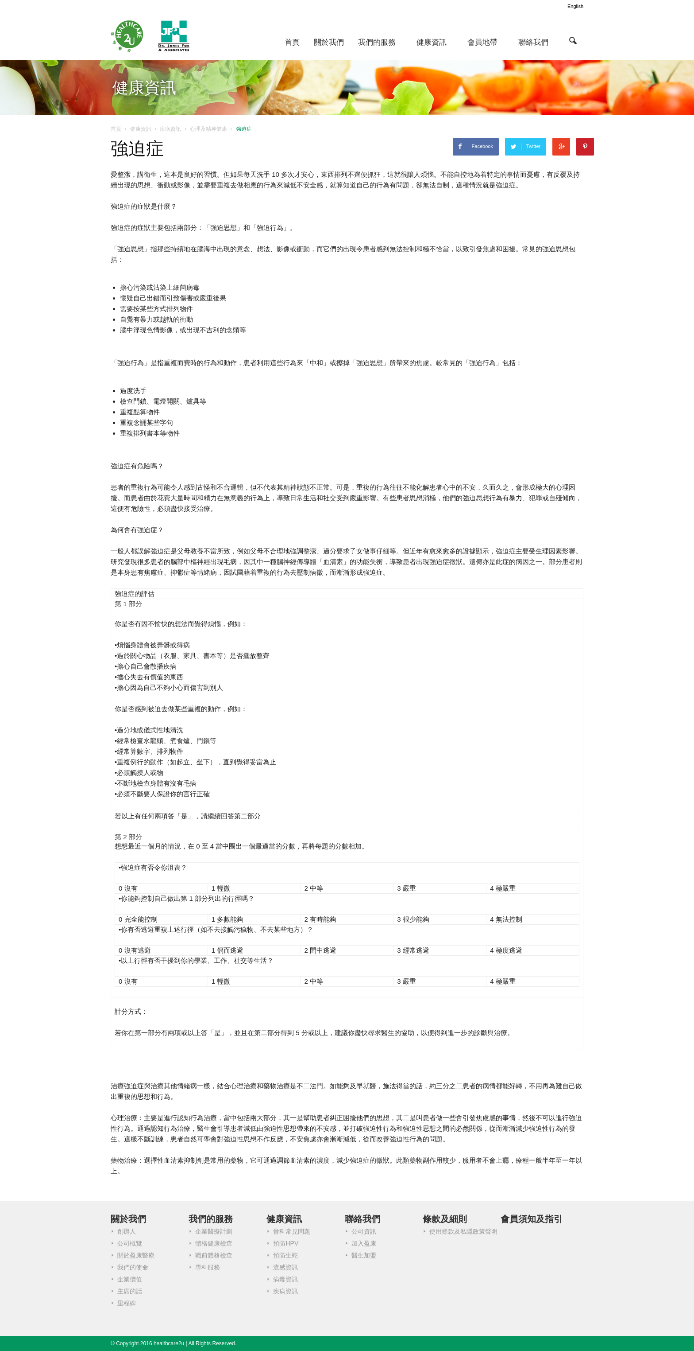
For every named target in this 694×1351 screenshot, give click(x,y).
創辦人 (126, 1231)
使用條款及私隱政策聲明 (463, 1231)
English (575, 6)
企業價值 (129, 1279)
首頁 (292, 42)
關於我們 (329, 42)
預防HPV (285, 1243)
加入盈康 (363, 1243)
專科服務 (207, 1267)
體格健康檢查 (213, 1243)
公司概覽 (129, 1243)
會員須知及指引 (532, 1219)
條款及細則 (445, 1219)
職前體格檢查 (213, 1255)
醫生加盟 (363, 1255)
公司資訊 (363, 1231)
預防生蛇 (285, 1255)
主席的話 (129, 1291)
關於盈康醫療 (135, 1255)
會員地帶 (482, 42)
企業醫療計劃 (213, 1231)
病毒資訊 (285, 1279)
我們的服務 (377, 42)
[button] (572, 40)
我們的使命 (132, 1267)
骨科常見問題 (291, 1231)
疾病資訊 (285, 1291)
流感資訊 (285, 1267)
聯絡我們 (533, 42)
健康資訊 (431, 42)
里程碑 (126, 1303)
